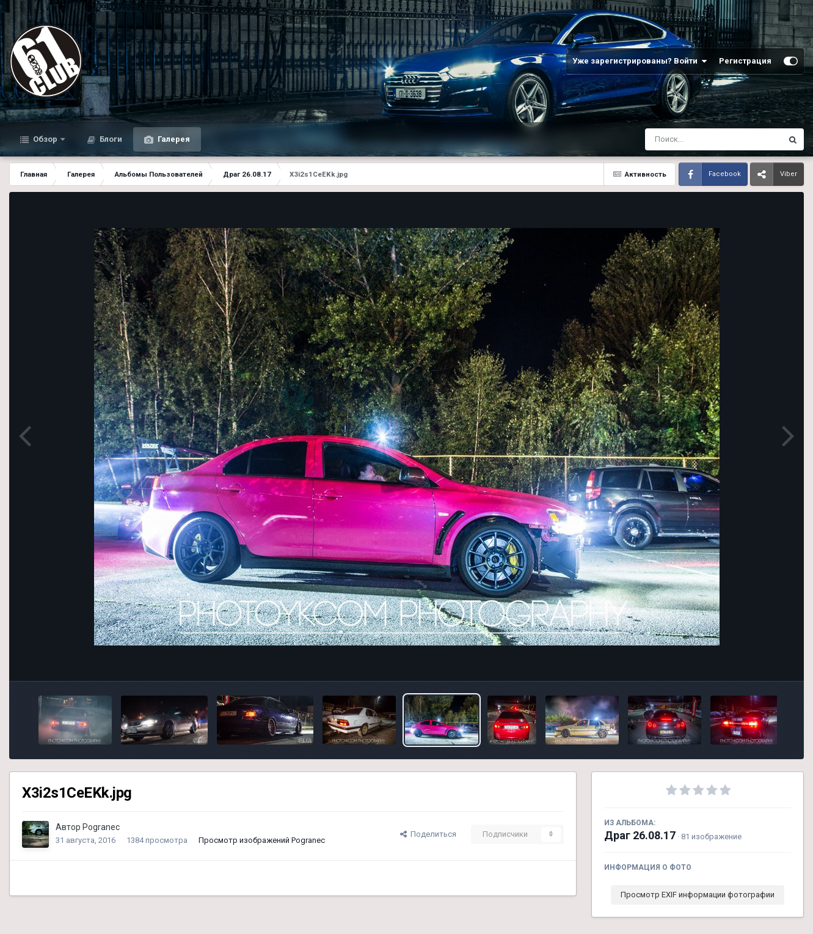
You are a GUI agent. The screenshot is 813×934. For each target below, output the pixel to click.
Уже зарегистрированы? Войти (639, 61)
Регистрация (745, 60)
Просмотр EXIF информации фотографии (698, 894)
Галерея (173, 139)
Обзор (45, 139)
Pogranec (101, 827)
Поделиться (428, 834)
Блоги (110, 139)
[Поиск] (690, 139)
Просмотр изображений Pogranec (262, 840)
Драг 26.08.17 (640, 835)
